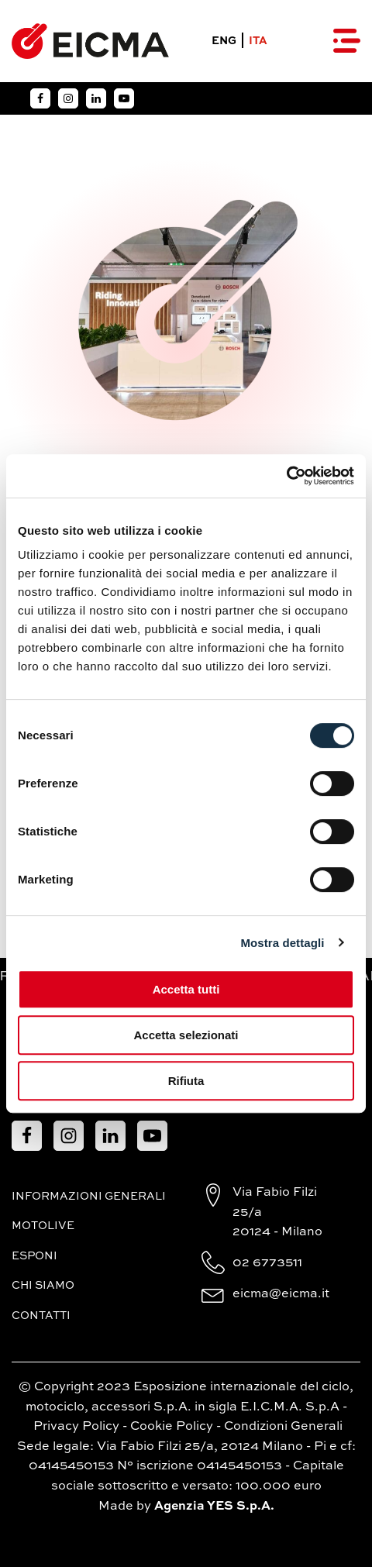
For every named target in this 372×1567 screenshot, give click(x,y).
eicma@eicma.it (280, 1294)
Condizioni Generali (283, 1427)
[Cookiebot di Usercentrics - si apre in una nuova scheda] (286, 476)
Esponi (34, 1256)
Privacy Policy (76, 1427)
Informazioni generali (89, 1196)
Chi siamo (43, 1285)
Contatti (41, 1315)
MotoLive (43, 1226)
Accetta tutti (186, 989)
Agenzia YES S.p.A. (214, 1506)
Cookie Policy (171, 1427)
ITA (258, 41)
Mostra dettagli (282, 942)
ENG (224, 41)
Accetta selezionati (185, 1035)
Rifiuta (186, 1080)
